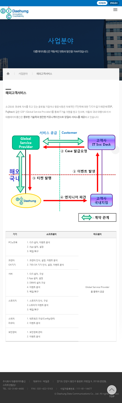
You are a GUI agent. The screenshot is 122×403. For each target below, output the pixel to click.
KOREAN (102, 3)
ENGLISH (113, 3)
